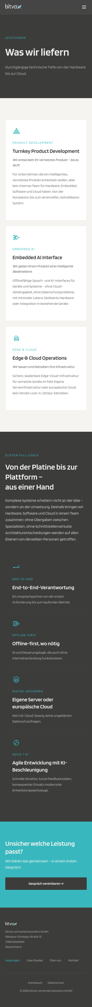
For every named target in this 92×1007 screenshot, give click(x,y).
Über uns (55, 960)
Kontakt (73, 960)
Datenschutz (56, 982)
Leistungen (12, 960)
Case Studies (35, 960)
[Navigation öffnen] (84, 7)
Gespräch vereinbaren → (46, 883)
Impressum (35, 982)
